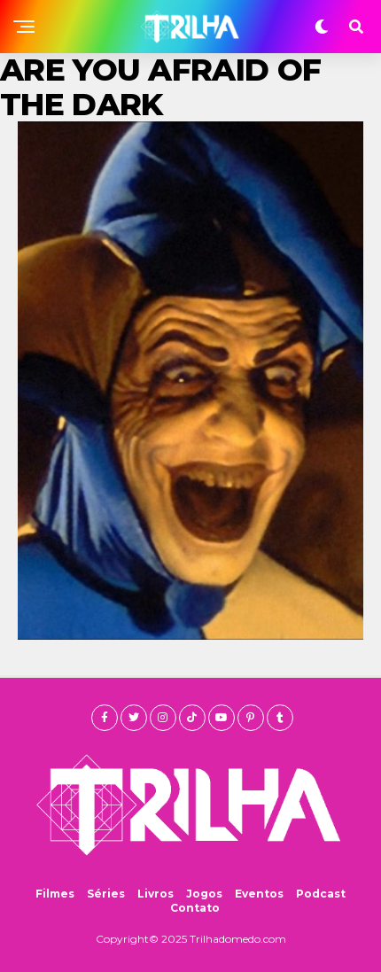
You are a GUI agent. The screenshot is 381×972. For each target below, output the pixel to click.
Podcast (321, 893)
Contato (195, 907)
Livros (155, 893)
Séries (106, 893)
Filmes (54, 893)
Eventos (259, 893)
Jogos (204, 893)
